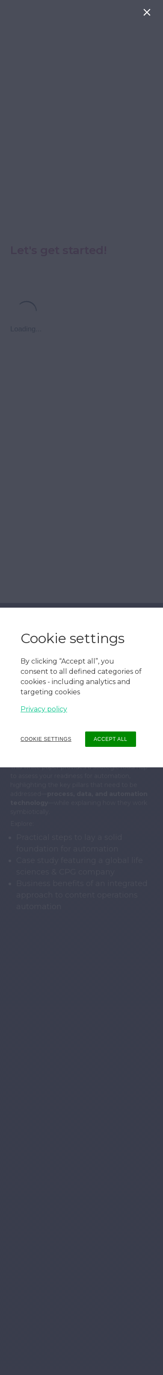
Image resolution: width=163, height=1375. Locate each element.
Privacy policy (44, 709)
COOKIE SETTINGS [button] (46, 739)
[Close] (148, 14)
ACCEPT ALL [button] (110, 739)
